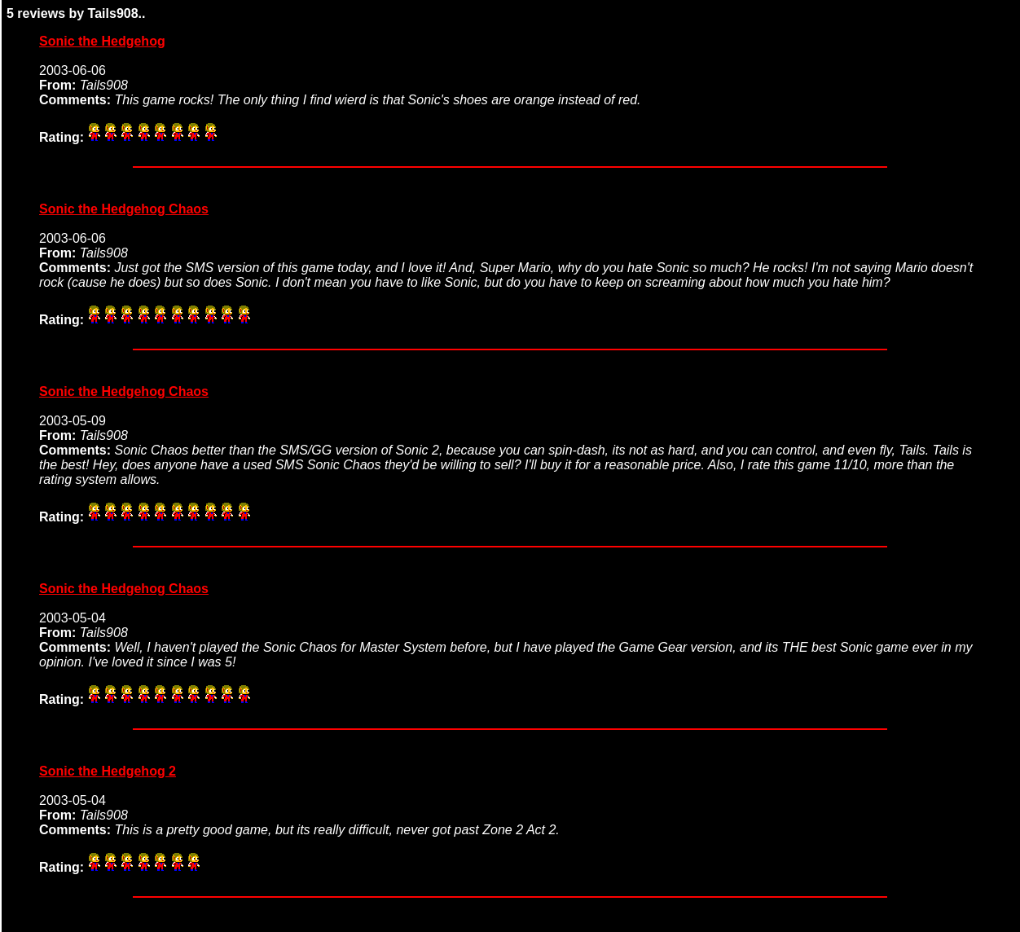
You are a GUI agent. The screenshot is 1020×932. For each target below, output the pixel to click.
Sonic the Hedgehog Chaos (124, 209)
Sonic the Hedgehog (102, 41)
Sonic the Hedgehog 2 (107, 771)
